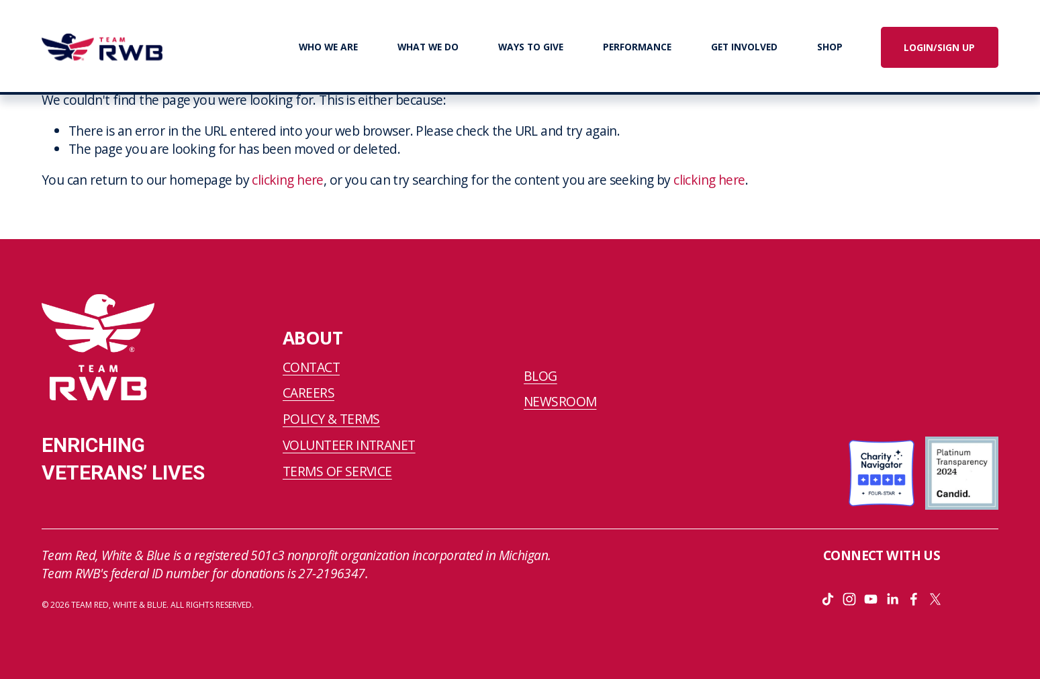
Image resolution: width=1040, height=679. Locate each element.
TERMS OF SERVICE (337, 471)
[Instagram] (849, 599)
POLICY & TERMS (331, 419)
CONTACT (311, 367)
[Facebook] (913, 599)
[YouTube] (871, 599)
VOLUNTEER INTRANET (349, 445)
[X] (935, 599)
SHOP (830, 46)
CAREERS (308, 393)
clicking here (288, 180)
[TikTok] (828, 599)
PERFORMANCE (637, 46)
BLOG (540, 376)
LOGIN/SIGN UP (939, 47)
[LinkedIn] (892, 599)
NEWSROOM (560, 401)
